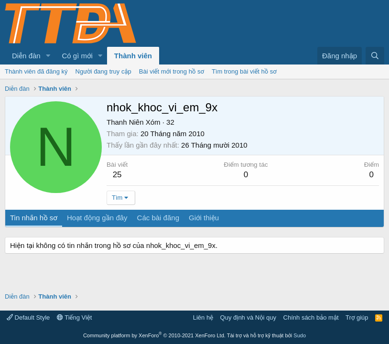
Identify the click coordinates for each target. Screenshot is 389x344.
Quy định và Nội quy (248, 317)
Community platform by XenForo (154, 335)
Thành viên (133, 56)
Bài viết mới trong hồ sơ (171, 71)
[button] (48, 55)
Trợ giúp (357, 317)
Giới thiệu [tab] (204, 218)
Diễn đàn (26, 56)
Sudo (299, 335)
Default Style (28, 317)
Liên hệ (203, 317)
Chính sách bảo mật (311, 317)
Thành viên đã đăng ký (36, 71)
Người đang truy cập (103, 71)
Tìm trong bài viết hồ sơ (244, 71)
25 (117, 174)
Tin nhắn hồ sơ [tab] (33, 218)
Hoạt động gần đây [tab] (97, 218)
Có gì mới (77, 56)
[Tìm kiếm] (375, 55)
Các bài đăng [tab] (158, 218)
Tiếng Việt (74, 317)
